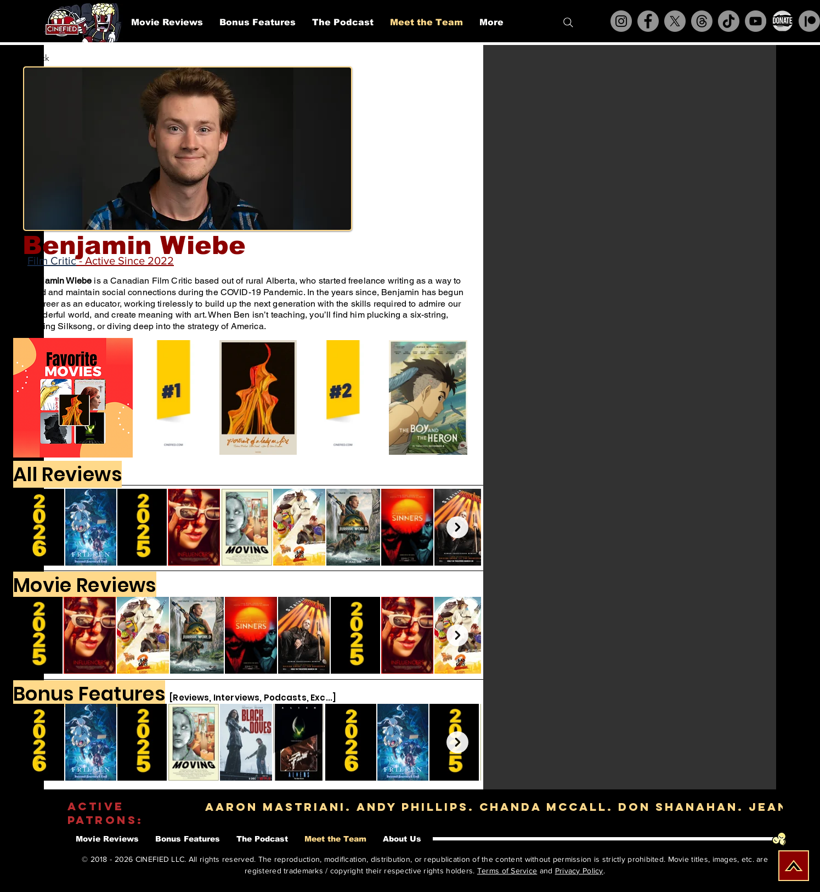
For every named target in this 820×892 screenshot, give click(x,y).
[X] (675, 21)
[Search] (568, 22)
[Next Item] (457, 527)
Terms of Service (507, 870)
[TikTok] (728, 21)
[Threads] (701, 21)
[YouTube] (755, 21)
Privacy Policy (579, 870)
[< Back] (44, 58)
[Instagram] (621, 21)
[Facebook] (648, 21)
